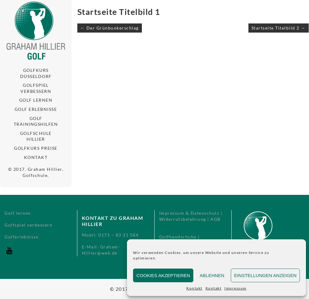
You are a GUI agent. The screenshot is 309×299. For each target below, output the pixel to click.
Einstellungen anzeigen (265, 275)
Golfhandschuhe (178, 236)
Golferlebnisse (21, 236)
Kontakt (194, 288)
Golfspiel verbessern (35, 88)
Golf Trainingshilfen (36, 121)
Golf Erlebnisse (36, 109)
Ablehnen (212, 275)
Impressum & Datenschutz (189, 213)
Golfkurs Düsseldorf (36, 73)
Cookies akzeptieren (163, 275)
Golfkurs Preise (36, 148)
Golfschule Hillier (36, 136)
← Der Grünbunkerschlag (109, 27)
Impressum (235, 288)
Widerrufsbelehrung (182, 219)
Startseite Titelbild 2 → (278, 27)
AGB (215, 219)
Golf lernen (36, 100)
